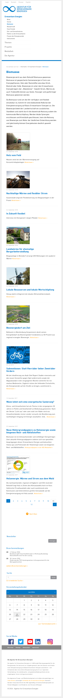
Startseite (24, 67)
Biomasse (10, 24)
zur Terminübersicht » (47, 624)
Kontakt (13, 2)
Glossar (20, 2)
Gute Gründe (11, 29)
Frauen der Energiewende (15, 36)
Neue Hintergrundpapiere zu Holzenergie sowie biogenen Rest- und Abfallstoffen (31, 431)
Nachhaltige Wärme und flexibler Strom (27, 193)
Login (7, 2)
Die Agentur (10, 55)
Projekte (8, 47)
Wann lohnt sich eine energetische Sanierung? (30, 401)
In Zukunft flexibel (15, 213)
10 (48, 501)
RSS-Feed (10, 647)
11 (53, 501)
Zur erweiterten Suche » (14, 580)
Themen (8, 42)
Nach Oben (33, 514)
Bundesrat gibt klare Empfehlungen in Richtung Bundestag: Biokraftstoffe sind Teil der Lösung (29, 554)
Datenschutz (26, 647)
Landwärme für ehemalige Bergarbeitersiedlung (20, 250)
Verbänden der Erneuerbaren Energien (33, 680)
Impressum (35, 647)
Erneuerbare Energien (13, 16)
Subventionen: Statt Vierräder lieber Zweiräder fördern (30, 369)
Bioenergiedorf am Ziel (18, 327)
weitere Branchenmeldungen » (17, 566)
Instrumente (11, 38)
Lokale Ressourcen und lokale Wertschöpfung (30, 289)
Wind (8, 19)
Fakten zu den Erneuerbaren (16, 34)
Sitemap (18, 647)
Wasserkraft (11, 26)
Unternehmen (11, 680)
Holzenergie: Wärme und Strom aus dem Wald (30, 478)
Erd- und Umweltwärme (15, 31)
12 (31, 504)
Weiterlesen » (29, 162)
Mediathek (9, 51)
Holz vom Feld (13, 155)
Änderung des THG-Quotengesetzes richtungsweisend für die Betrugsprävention (29, 561)
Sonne (9, 22)
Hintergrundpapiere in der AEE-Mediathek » (39, 447)
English (28, 2)
